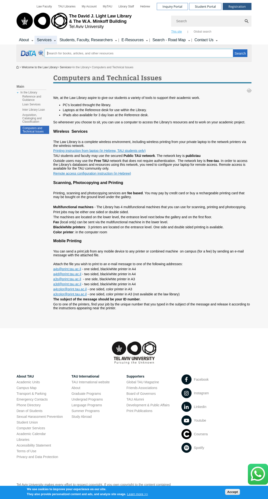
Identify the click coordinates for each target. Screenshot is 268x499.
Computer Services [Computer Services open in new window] (31, 428)
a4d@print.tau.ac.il (67, 274)
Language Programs (86, 405)
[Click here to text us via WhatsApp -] (258, 474)
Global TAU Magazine (143, 382)
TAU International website (90, 382)
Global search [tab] (202, 31)
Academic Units (28, 382)
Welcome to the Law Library (40, 67)
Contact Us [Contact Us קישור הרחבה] (203, 40)
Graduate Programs (86, 394)
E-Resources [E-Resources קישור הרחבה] (133, 40)
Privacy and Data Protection (37, 457)
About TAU (25, 376)
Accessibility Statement (34, 445)
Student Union (27, 422)
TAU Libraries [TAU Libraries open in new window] (67, 6)
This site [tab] (176, 31)
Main (20, 86)
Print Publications (139, 411)
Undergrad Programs (87, 399)
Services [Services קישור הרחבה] (44, 40)
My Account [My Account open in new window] (89, 6)
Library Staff (126, 6)
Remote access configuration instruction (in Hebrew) (92, 173)
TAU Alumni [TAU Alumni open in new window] (135, 399)
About (75, 388)
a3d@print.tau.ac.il (67, 284)
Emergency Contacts (32, 399)
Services (65, 67)
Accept (232, 493)
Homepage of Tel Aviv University (18, 67)
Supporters (136, 376)
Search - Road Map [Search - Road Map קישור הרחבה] (169, 40)
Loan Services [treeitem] (31, 104)
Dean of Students (29, 411)
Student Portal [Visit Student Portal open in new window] (205, 6)
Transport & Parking (31, 394)
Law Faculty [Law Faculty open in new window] (44, 6)
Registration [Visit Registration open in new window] (237, 6)
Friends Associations (142, 388)
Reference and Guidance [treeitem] (31, 98)
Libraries (23, 440)
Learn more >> (137, 495)
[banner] (134, 22)
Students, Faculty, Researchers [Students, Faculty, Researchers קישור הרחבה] (86, 40)
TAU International (85, 376)
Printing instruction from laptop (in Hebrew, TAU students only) (99, 151)
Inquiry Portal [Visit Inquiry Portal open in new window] (172, 6)
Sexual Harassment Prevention (40, 417)
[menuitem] (44, 6)
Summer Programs (85, 411)
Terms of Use (26, 451)
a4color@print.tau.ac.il (70, 289)
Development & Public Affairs (148, 405)
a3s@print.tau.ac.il (67, 279)
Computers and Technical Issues (33, 129)
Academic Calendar (31, 434)
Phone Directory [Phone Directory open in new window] (29, 405)
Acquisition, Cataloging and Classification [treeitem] (32, 118)
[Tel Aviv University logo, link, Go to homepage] (74, 22)
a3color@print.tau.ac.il (70, 294)
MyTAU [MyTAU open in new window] (107, 6)
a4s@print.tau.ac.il (67, 269)
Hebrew (145, 6)
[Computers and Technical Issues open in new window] (33, 56)
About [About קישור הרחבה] (24, 40)
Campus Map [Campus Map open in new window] (26, 388)
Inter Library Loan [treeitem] (33, 109)
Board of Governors (141, 394)
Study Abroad (81, 417)
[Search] (211, 21)
